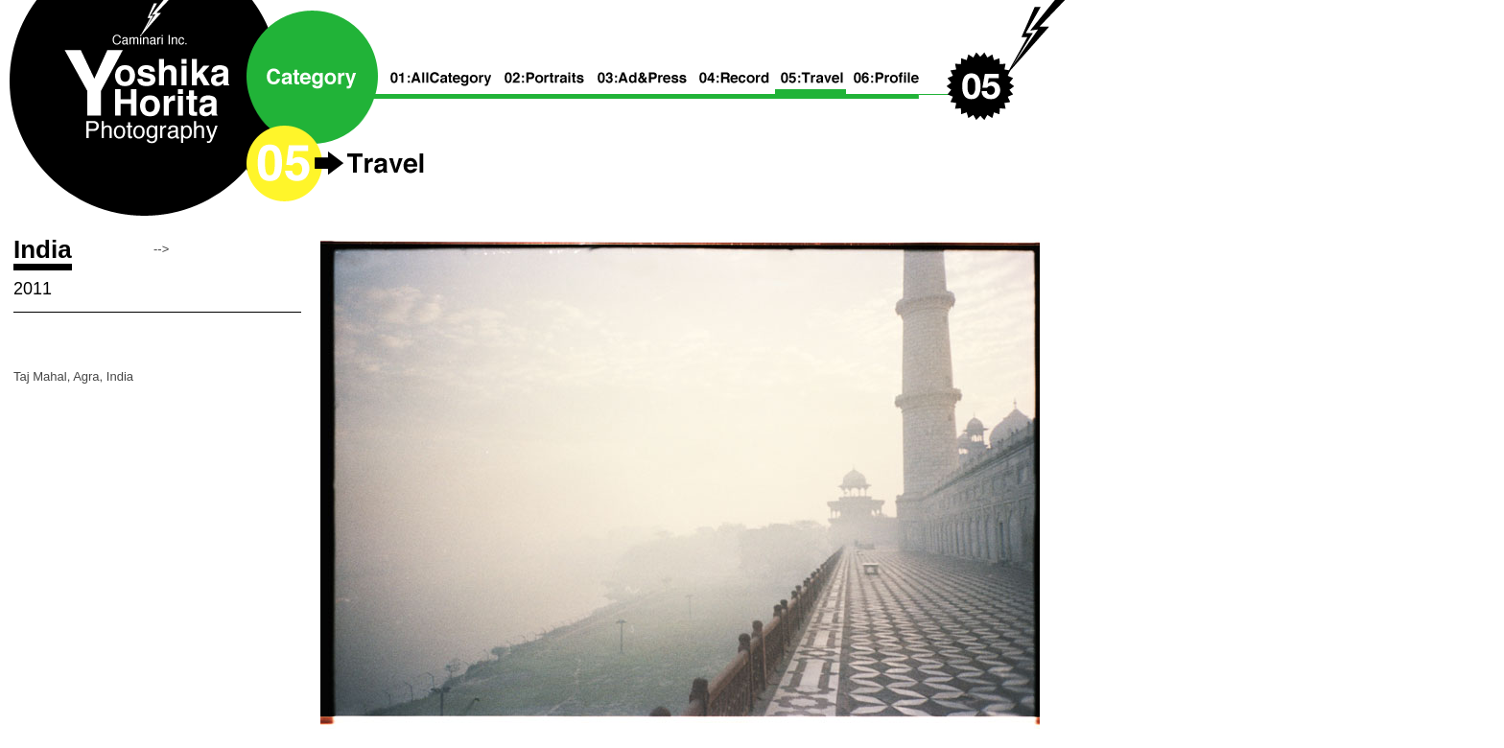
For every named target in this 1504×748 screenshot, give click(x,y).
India (42, 249)
